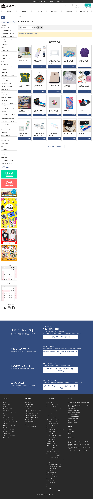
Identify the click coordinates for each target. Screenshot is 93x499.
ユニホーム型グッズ (5, 143)
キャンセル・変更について (9, 412)
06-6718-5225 (53, 329)
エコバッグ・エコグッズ (27, 17)
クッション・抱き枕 (5, 50)
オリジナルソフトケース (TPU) (7, 36)
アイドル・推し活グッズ (30, 415)
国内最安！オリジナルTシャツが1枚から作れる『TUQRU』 (61, 370)
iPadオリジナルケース (5, 89)
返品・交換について (8, 414)
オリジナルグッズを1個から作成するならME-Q (78, 403)
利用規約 (5, 427)
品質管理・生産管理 (72, 422)
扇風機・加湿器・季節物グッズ (7, 118)
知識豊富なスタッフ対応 (73, 410)
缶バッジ (3, 47)
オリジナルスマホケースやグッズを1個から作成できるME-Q (60, 353)
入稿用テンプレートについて (10, 421)
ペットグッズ (4, 149)
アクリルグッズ (4, 44)
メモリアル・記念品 (5, 124)
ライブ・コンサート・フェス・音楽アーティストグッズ (35, 410)
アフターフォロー (72, 420)
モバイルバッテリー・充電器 (7, 103)
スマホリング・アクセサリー (7, 39)
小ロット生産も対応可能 (73, 416)
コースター (3, 111)
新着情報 (24, 11)
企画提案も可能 (71, 408)
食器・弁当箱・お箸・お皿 (6, 106)
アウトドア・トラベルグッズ (31, 417)
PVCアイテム (4, 138)
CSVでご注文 (6, 437)
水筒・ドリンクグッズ (5, 100)
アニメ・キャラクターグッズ (7, 160)
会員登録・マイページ (8, 431)
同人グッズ (27, 408)
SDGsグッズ (28, 406)
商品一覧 (9, 11)
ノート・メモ (4, 94)
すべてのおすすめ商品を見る (55, 146)
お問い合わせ (54, 11)
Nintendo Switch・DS (5, 129)
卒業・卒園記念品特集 (30, 421)
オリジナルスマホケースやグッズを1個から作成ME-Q (78, 442)
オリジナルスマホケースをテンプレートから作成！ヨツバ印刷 (79, 406)
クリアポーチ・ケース (5, 55)
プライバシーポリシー (8, 429)
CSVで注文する (84, 11)
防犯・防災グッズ (5, 140)
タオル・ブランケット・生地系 (7, 75)
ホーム (4, 402)
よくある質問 (6, 406)
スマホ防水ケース (5, 41)
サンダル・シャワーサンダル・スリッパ (8, 115)
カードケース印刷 (5, 78)
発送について (6, 416)
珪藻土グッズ (4, 126)
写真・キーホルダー (5, 27)
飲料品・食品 (4, 157)
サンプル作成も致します (73, 414)
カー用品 (3, 152)
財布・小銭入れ (4, 64)
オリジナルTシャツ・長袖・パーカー (8, 67)
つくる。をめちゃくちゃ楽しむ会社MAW (77, 450)
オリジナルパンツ (5, 69)
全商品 (19, 17)
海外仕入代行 (6, 410)
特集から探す (4, 25)
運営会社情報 (6, 423)
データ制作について (8, 419)
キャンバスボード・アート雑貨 (7, 121)
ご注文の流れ (6, 404)
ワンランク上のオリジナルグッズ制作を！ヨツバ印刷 (79, 448)
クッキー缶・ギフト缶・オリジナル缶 (8, 108)
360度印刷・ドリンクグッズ (7, 97)
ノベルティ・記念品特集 (30, 426)
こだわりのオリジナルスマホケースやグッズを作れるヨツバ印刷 (61, 387)
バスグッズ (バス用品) (5, 135)
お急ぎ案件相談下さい (73, 418)
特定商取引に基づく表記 (9, 425)
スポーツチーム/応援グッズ (31, 404)
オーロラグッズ (4, 132)
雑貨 (2, 146)
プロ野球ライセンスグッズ (6, 163)
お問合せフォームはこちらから (61, 337)
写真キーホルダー (50, 402)
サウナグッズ (28, 402)
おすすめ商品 (71, 431)
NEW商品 (70, 429)
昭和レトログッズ (29, 419)
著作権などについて (8, 417)
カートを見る (69, 11)
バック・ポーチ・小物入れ (6, 53)
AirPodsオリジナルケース (6, 86)
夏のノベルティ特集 (29, 425)
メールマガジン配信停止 (9, 435)
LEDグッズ (27, 423)
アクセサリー (4, 72)
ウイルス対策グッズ (5, 80)
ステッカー (3, 154)
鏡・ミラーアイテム (5, 61)
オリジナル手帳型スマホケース (7, 33)
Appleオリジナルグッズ (6, 83)
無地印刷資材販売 (7, 408)
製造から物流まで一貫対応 (74, 412)
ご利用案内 (39, 11)
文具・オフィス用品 (5, 92)
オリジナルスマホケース (6, 30)
